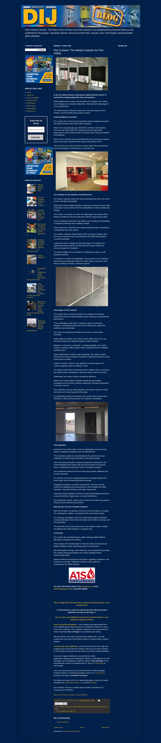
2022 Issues (31, 106)
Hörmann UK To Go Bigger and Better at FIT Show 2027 (41, 215)
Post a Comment (63, 722)
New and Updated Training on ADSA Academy (41, 201)
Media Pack (31, 111)
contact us (78, 683)
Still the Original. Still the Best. (40, 187)
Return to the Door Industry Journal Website (70, 695)
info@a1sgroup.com (62, 589)
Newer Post (58, 727)
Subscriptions (31, 108)
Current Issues (32, 100)
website (94, 683)
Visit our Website (33, 98)
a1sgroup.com (87, 586)
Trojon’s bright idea (41, 256)
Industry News (97, 706)
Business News (64, 706)
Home (82, 727)
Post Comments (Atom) (71, 731)
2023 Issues (31, 103)
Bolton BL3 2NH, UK (68, 711)
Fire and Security (75, 706)
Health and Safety (87, 706)
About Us (30, 95)
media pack (98, 663)
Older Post (105, 727)
